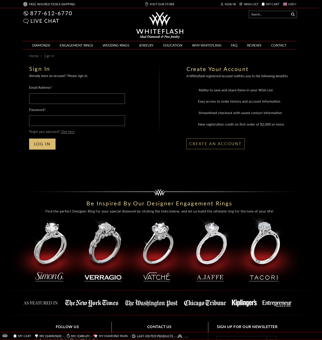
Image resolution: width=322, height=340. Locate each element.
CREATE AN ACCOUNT (215, 143)
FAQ (234, 45)
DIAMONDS (41, 45)
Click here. (68, 131)
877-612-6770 (51, 13)
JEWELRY (146, 45)
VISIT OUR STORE (162, 4)
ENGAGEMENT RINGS (76, 45)
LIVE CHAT (45, 21)
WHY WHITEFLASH (206, 45)
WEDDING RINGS (116, 45)
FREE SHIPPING (52, 4)
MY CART (272, 4)
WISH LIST (251, 4)
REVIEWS (254, 45)
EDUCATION (172, 45)
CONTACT (279, 45)
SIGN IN (230, 4)
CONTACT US (159, 326)
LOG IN (42, 143)
